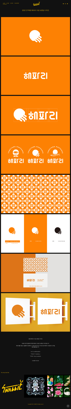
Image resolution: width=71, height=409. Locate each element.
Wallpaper (16, 3)
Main (4, 3)
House (11, 3)
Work (7, 3)
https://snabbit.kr (37, 356)
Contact (5, 4)
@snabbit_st (38, 353)
